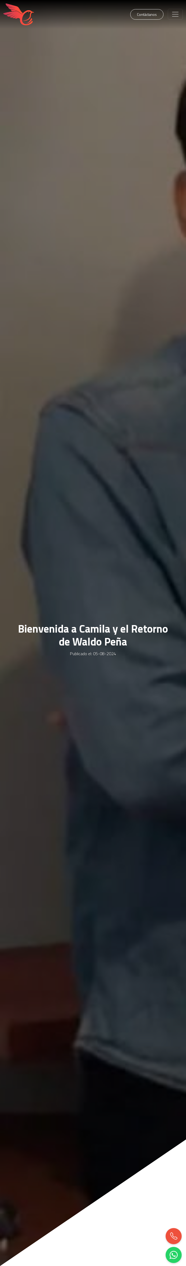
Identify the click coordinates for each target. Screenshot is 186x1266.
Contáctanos (147, 14)
